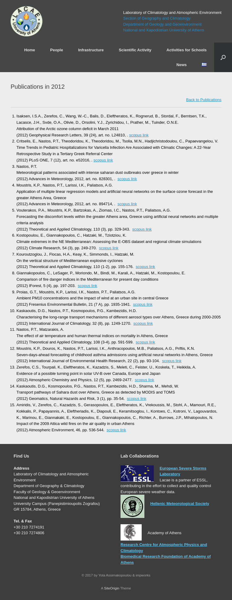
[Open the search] (223, 57)
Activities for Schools (186, 50)
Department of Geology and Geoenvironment (162, 24)
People (56, 50)
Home (29, 50)
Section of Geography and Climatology (157, 18)
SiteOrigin (111, 588)
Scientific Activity (135, 50)
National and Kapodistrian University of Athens (163, 30)
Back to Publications (203, 99)
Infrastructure (91, 50)
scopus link (138, 135)
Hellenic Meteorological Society (179, 503)
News (181, 64)
